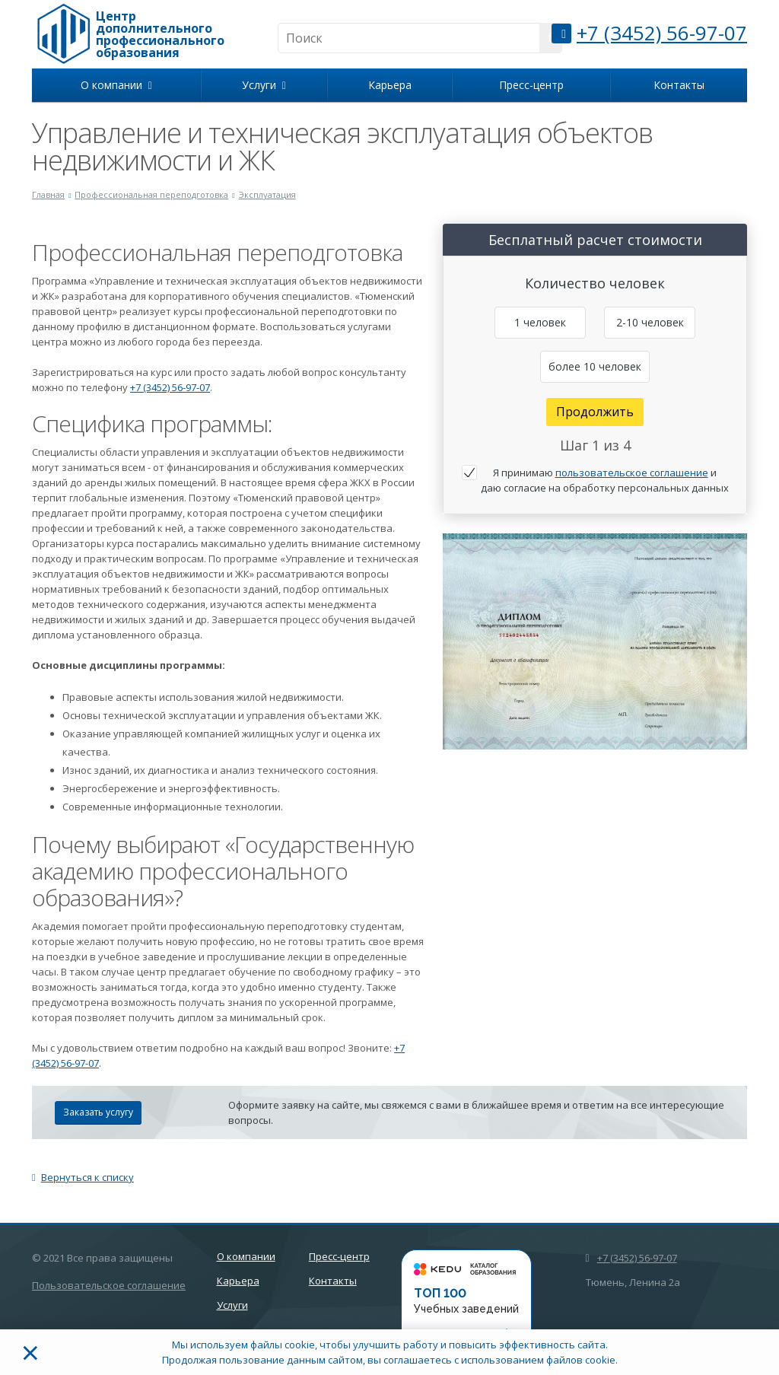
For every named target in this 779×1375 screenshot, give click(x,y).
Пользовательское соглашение (109, 1285)
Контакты (678, 85)
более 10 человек (594, 366)
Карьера (390, 85)
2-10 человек (650, 322)
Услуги (264, 85)
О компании (116, 85)
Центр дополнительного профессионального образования (160, 34)
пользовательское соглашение (631, 472)
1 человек (540, 322)
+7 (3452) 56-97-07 (662, 32)
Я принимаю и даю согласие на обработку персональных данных (605, 480)
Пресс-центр (531, 85)
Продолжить (595, 411)
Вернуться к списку (83, 1177)
